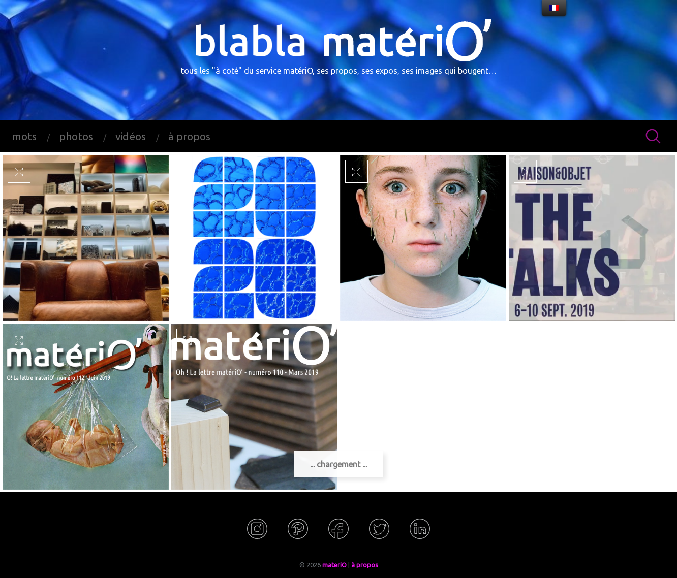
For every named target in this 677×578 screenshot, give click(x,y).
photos (76, 136)
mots (24, 136)
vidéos (130, 136)
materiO (334, 564)
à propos (189, 136)
